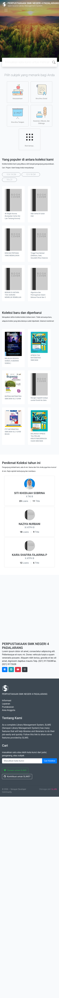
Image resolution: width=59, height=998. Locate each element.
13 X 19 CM (11, 174)
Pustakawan (8, 707)
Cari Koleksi (49, 761)
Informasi (6, 700)
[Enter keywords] (22, 760)
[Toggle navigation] (6, 10)
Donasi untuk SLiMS (15, 770)
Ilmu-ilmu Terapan (17, 115)
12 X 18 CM (31, 174)
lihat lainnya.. (29, 139)
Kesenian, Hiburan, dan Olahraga (41, 115)
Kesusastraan (17, 92)
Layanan (6, 703)
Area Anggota (8, 710)
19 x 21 (9, 180)
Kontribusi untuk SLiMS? (17, 776)
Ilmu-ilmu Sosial (41, 92)
